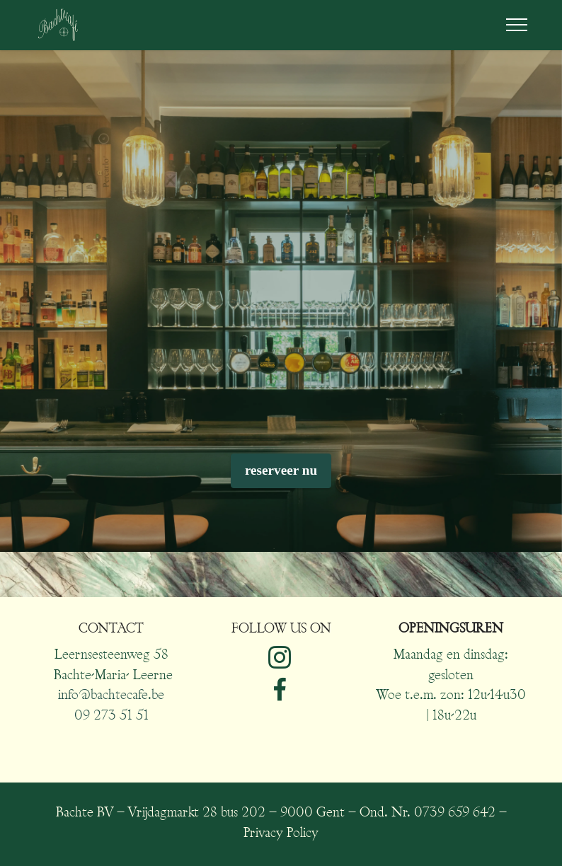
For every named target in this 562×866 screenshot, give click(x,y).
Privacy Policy (281, 834)
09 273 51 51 (111, 716)
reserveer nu (281, 470)
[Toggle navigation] (517, 25)
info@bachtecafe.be (111, 696)
